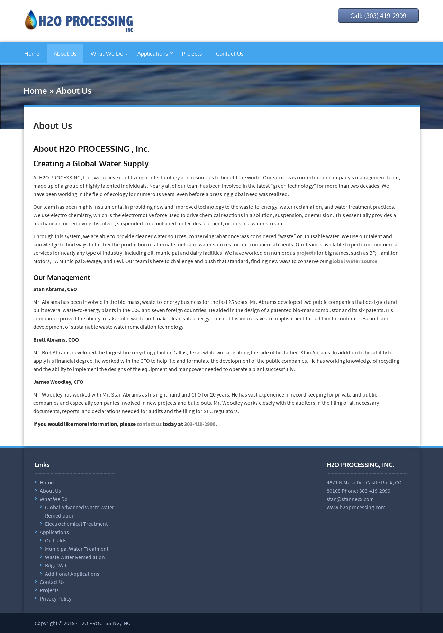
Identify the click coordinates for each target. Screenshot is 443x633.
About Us (65, 53)
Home (31, 53)
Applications (152, 53)
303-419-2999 (199, 423)
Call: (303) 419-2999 (378, 15)
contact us (149, 423)
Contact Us (229, 53)
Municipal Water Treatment (76, 548)
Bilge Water (58, 565)
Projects (192, 53)
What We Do (107, 53)
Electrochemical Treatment (76, 523)
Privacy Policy (55, 598)
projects (306, 252)
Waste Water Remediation (75, 556)
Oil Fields (55, 540)
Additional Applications (72, 573)
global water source (353, 261)
